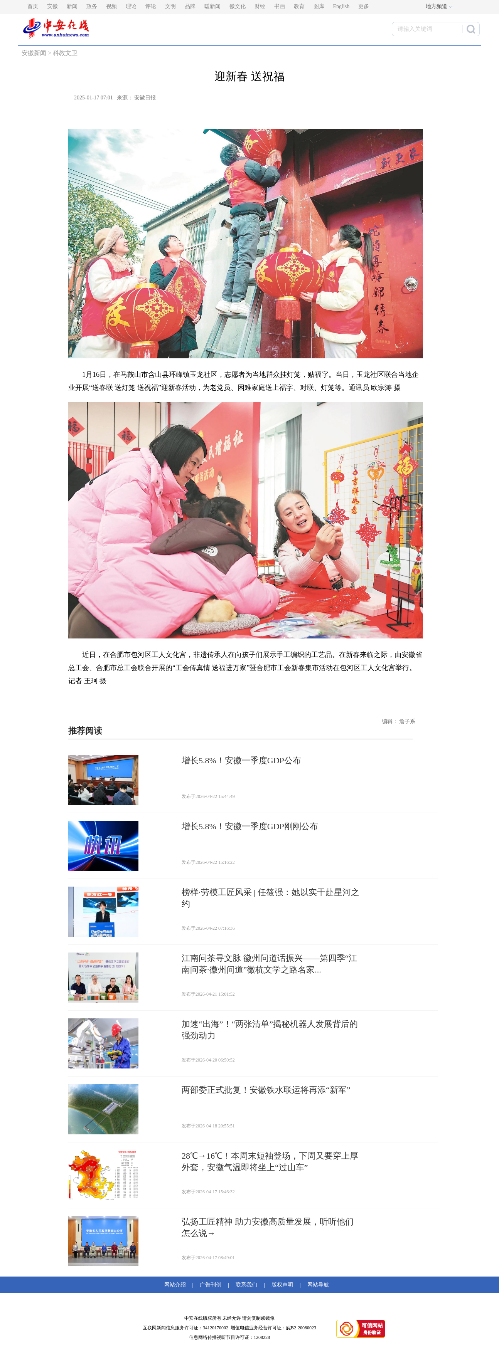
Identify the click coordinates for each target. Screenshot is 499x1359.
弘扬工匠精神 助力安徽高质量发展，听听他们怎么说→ (268, 1227)
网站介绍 (176, 1285)
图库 (319, 6)
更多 (363, 6)
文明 (170, 6)
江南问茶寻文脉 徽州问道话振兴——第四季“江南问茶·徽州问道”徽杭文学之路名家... (269, 963)
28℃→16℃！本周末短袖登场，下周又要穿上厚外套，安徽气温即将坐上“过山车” (270, 1161)
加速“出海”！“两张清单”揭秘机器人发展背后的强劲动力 (270, 1029)
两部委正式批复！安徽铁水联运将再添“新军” (266, 1090)
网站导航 (317, 1285)
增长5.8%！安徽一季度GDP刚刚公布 (250, 826)
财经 (260, 6)
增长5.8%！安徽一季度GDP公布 (241, 760)
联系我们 (246, 1285)
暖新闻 (212, 6)
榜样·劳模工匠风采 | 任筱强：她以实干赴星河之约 (270, 898)
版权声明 (282, 1285)
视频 (111, 6)
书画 (279, 6)
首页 (32, 6)
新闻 (72, 6)
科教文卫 (65, 53)
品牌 (190, 6)
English (341, 6)
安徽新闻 (34, 53)
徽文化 (237, 6)
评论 (150, 6)
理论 (131, 6)
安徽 (52, 6)
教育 (299, 6)
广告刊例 (210, 1285)
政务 (91, 6)
